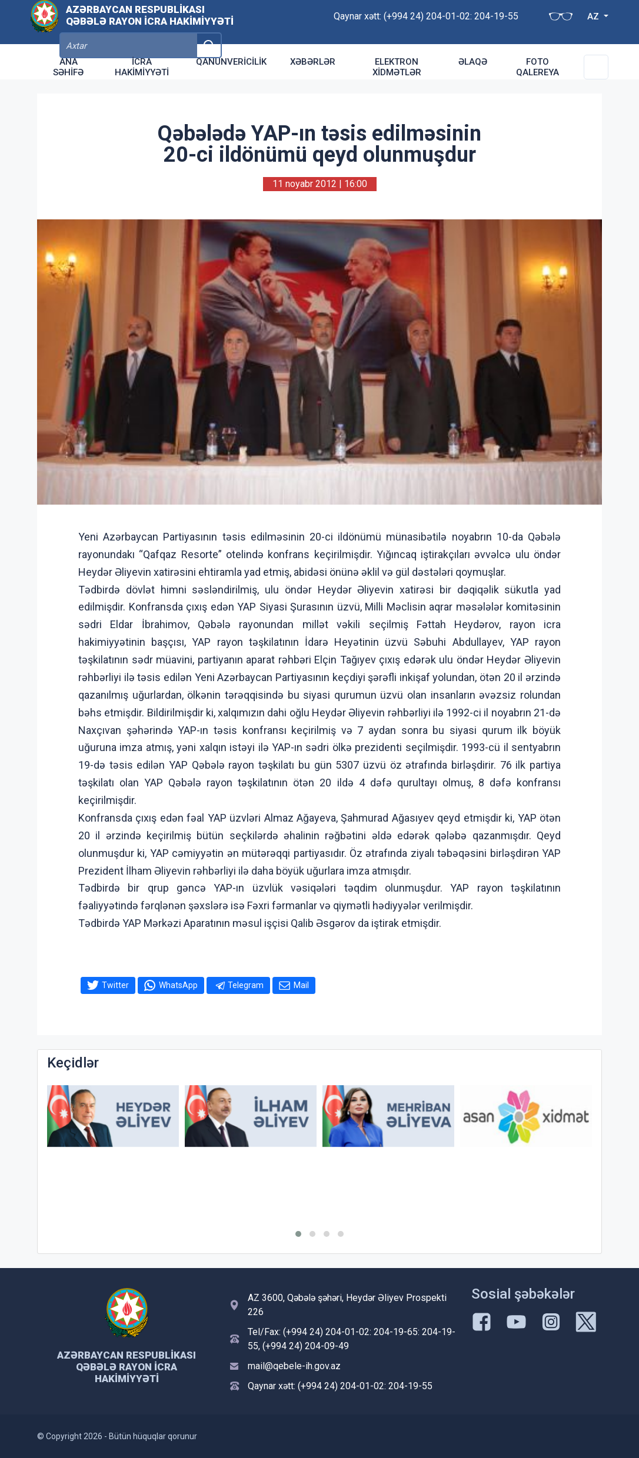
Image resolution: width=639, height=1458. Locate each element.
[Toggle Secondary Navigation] (596, 67)
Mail (301, 985)
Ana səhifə (68, 67)
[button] (298, 1234)
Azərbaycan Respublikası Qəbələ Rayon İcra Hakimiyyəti (150, 21)
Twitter (115, 985)
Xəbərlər (312, 61)
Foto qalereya (537, 67)
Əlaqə (472, 61)
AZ (539, 22)
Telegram (246, 985)
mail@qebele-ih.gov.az (294, 1366)
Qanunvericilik (231, 61)
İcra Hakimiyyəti (142, 67)
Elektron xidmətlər (396, 67)
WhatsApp (178, 985)
